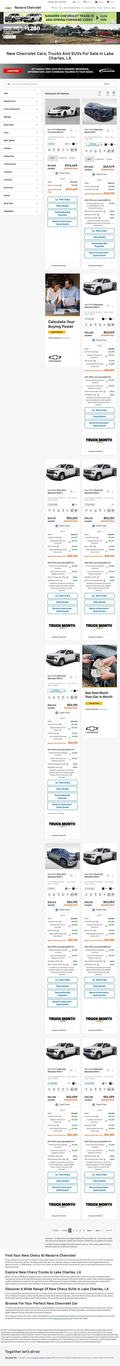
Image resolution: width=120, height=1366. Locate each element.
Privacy (48, 1358)
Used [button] (60, 8)
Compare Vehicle (59, 266)
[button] (60, 18)
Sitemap (42, 1358)
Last (99, 1230)
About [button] (114, 8)
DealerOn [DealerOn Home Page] (35, 1358)
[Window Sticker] (75, 149)
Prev (64, 1230)
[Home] (52, 8)
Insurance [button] (107, 8)
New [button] (55, 8)
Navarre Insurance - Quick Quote (62, 222)
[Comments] (72, 149)
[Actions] (75, 131)
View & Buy (62, 199)
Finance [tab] (62, 158)
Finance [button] (99, 8)
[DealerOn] (11, 1358)
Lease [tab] (72, 158)
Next (90, 1230)
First (55, 1230)
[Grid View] (107, 93)
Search (106, 84)
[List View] (114, 93)
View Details (62, 206)
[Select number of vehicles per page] (110, 1230)
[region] (62, 188)
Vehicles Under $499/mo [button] (72, 8)
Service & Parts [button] (90, 8)
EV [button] (82, 8)
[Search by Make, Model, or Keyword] (57, 84)
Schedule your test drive (62, 1318)
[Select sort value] (100, 93)
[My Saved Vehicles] (110, 2)
